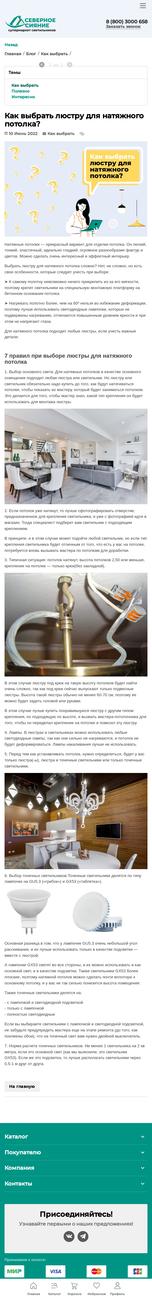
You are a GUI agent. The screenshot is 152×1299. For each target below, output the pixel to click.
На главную (22, 1086)
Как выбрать (25, 85)
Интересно (23, 96)
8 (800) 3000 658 (126, 21)
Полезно (20, 91)
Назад (11, 44)
